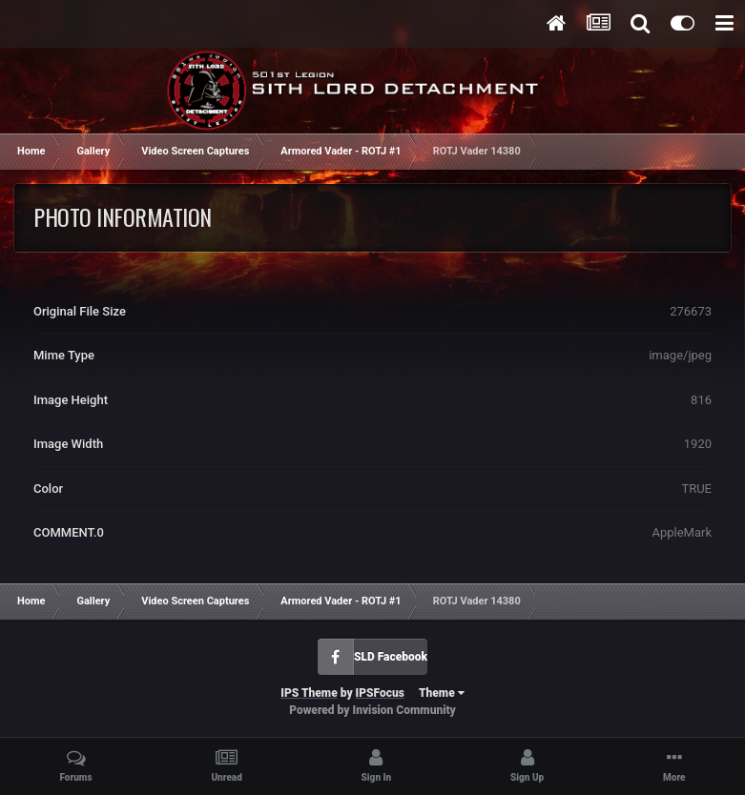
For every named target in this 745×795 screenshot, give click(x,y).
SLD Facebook (390, 656)
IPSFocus (380, 693)
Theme (442, 693)
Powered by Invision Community (372, 710)
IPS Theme (308, 693)
